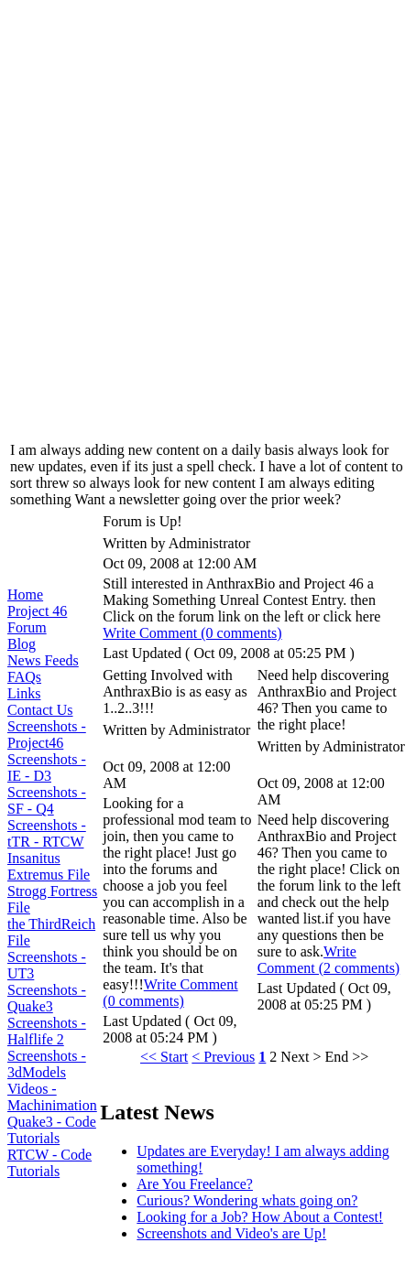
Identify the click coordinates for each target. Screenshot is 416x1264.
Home (25, 594)
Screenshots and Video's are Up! (231, 1233)
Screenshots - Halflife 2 (46, 1031)
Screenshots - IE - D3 (46, 767)
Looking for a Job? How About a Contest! (260, 1217)
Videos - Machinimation (52, 1097)
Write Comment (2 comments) (328, 960)
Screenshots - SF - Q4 (46, 800)
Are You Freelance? (195, 1184)
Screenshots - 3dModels (46, 1064)
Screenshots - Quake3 (46, 998)
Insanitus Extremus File (48, 866)
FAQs (24, 677)
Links (23, 693)
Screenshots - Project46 (46, 734)
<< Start (164, 1056)
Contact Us (40, 710)
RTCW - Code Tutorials (49, 1163)
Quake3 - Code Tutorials (51, 1130)
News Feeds (43, 660)
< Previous (223, 1056)
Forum (27, 627)
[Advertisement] (208, 215)
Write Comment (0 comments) (192, 633)
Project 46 (37, 611)
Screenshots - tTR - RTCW (46, 833)
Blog (21, 644)
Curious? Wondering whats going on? (247, 1200)
